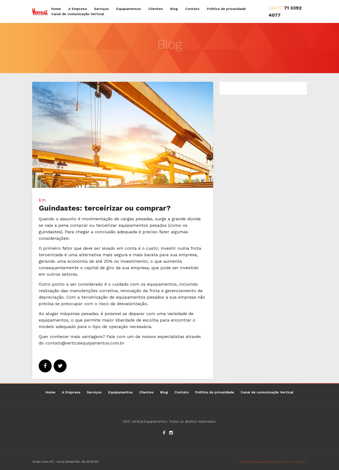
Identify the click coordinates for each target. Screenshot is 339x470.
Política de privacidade (226, 9)
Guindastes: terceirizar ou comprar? (105, 208)
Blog (174, 9)
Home (56, 9)
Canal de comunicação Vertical (77, 14)
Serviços (101, 9)
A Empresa (77, 9)
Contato (192, 9)
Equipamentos (128, 9)
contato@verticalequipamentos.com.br (85, 343)
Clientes (155, 9)
